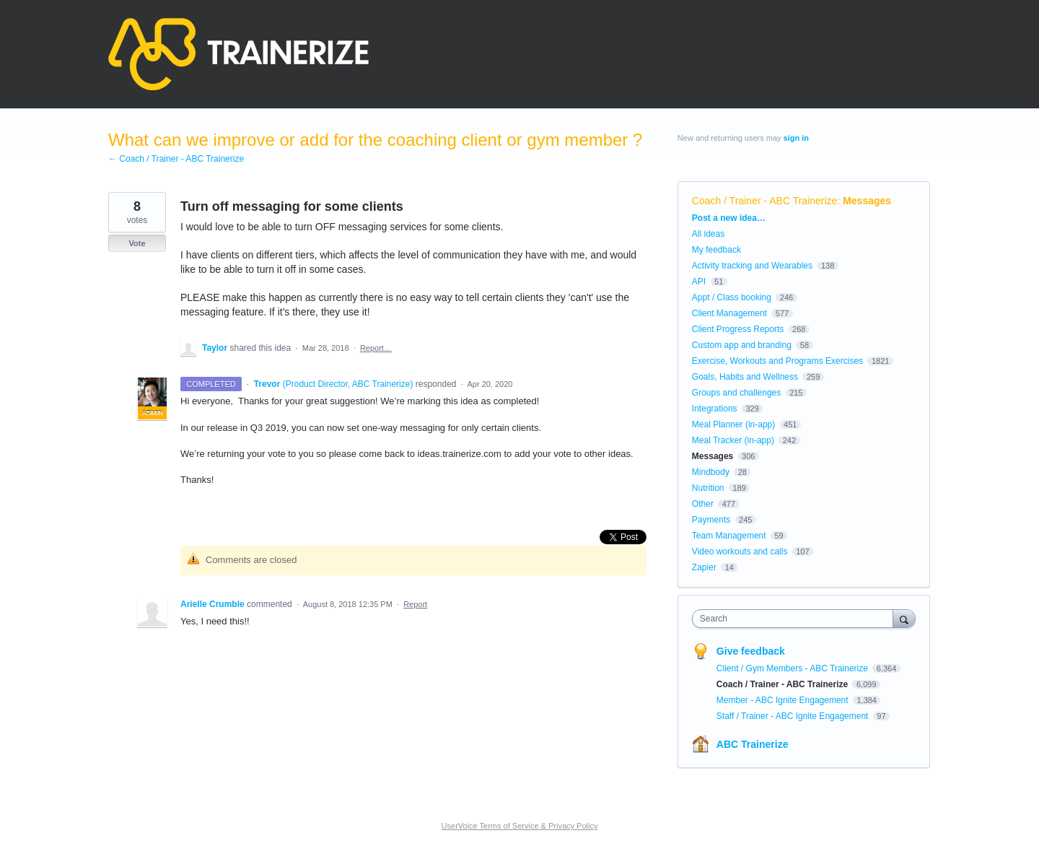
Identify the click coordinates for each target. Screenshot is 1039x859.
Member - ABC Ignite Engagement (783, 700)
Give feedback (750, 651)
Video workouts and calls (740, 551)
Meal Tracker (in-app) (733, 440)
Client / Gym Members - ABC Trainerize (793, 668)
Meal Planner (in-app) (733, 424)
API (699, 281)
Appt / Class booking (731, 297)
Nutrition (708, 488)
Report (415, 604)
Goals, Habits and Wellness (745, 377)
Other (703, 504)
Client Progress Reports (738, 329)
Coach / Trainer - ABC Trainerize (765, 200)
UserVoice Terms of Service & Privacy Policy (520, 825)
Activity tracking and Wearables (752, 266)
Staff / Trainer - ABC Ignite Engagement (793, 716)
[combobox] (796, 619)
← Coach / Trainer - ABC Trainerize (176, 159)
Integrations (714, 409)
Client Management (729, 313)
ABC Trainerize (752, 744)
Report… (376, 348)
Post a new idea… (729, 218)
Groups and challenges (736, 393)
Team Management (729, 536)
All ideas (708, 234)
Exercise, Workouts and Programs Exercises (777, 361)
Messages (867, 200)
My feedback (716, 250)
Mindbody (710, 472)
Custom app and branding (742, 345)
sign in (796, 138)
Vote (136, 243)
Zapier (704, 567)
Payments (711, 520)
